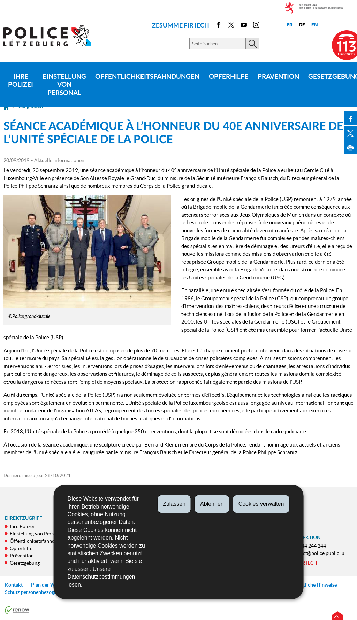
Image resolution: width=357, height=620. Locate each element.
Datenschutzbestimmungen (101, 577)
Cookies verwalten (261, 504)
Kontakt (14, 585)
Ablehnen (212, 504)
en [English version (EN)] (314, 25)
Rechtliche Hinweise (315, 585)
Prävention (278, 76)
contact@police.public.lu (317, 553)
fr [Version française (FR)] (290, 25)
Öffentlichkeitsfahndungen (147, 76)
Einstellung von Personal (64, 84)
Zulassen (174, 504)
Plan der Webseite (51, 585)
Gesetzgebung (25, 563)
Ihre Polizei (20, 80)
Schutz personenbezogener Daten (41, 592)
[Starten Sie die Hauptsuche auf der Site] (252, 43)
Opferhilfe (228, 76)
